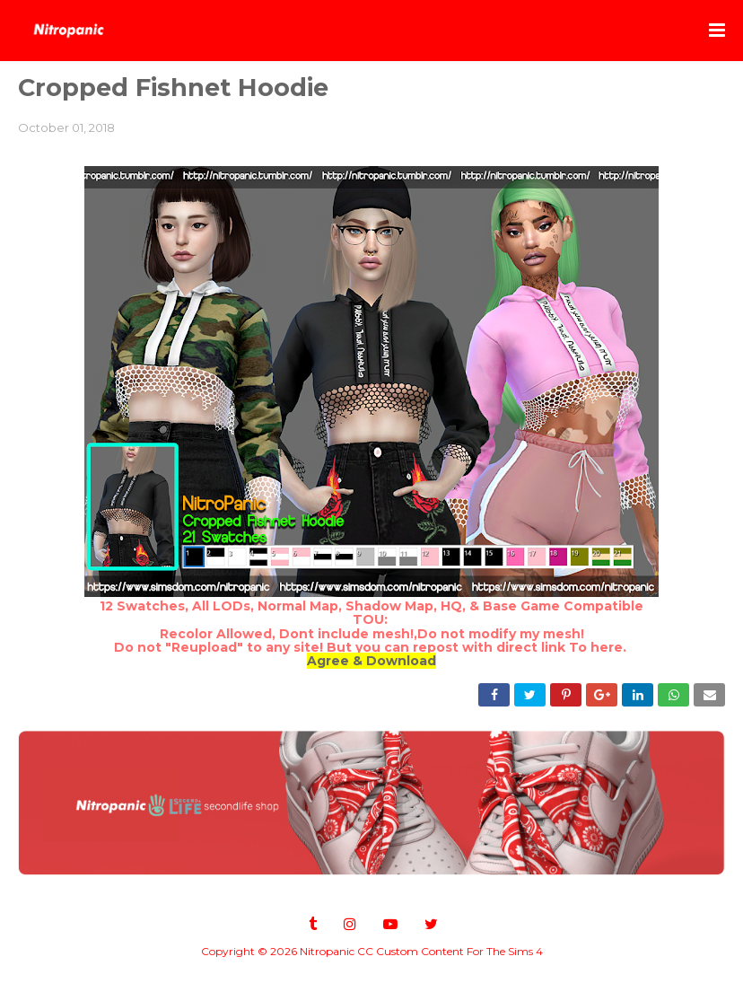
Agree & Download (371, 661)
